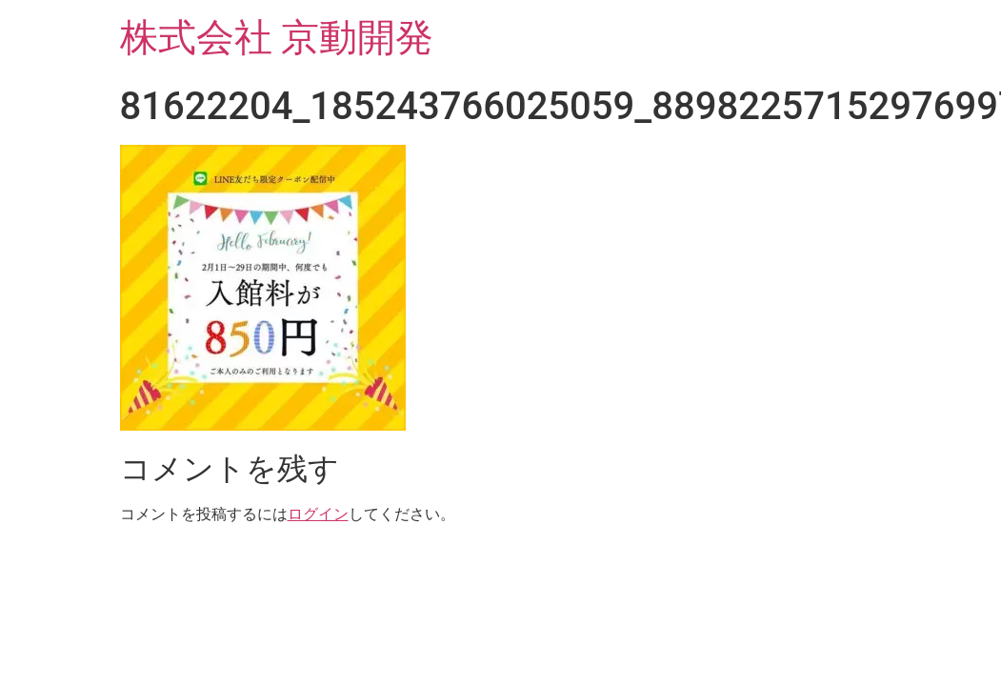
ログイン (318, 514)
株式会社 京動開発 (277, 37)
